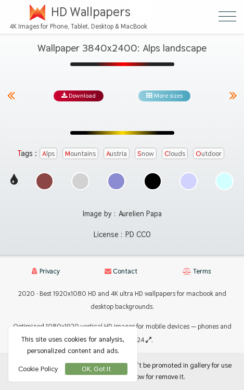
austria (116, 153)
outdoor (209, 153)
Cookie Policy (38, 368)
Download (78, 96)
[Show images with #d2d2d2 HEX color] (80, 187)
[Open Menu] (227, 16)
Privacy (46, 271)
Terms (197, 271)
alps (48, 153)
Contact (121, 271)
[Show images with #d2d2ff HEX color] (188, 187)
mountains (80, 153)
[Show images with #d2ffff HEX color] (224, 187)
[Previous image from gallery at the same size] (15, 95)
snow (145, 153)
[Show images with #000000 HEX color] (153, 187)
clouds (174, 153)
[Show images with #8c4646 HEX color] (44, 187)
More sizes (164, 96)
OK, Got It (96, 369)
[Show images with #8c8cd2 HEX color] (116, 187)
